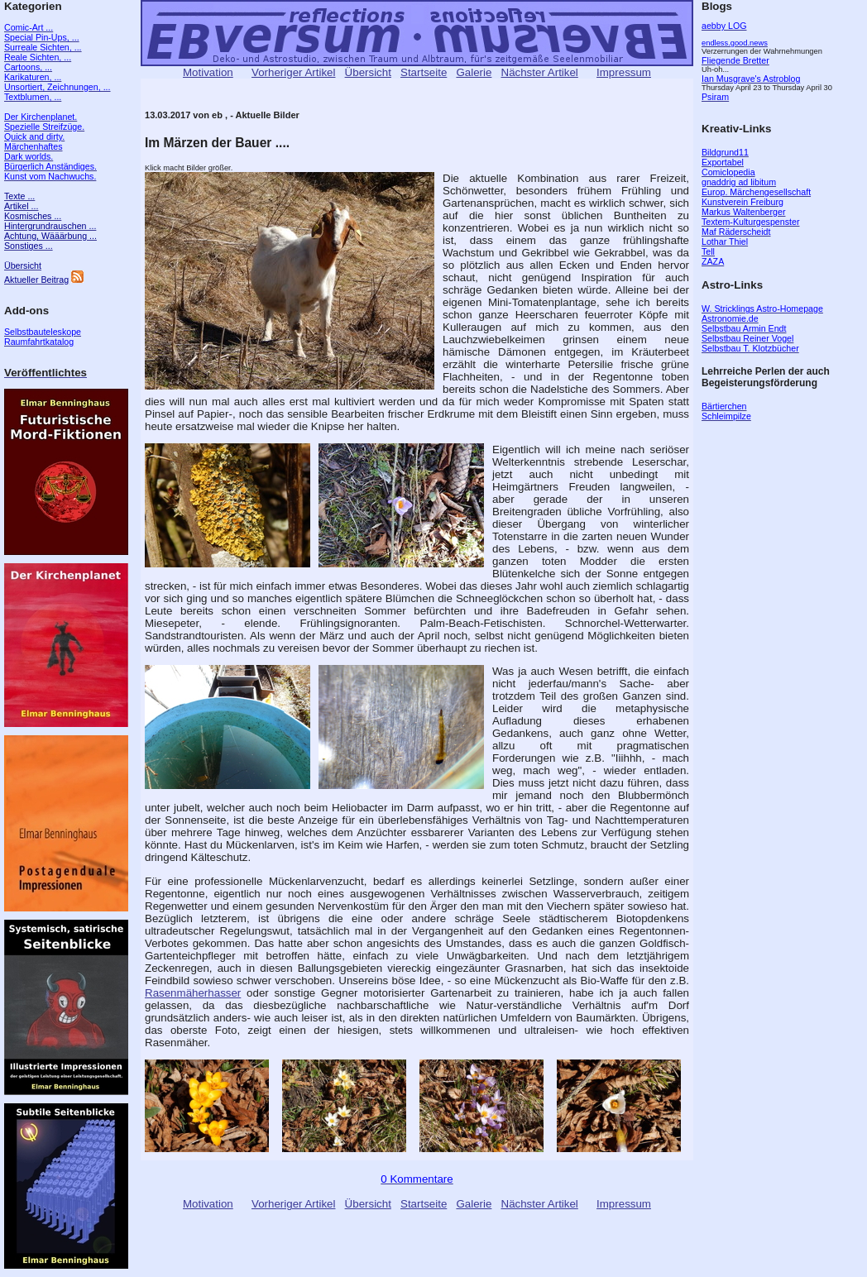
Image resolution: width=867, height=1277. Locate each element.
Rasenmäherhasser (193, 993)
